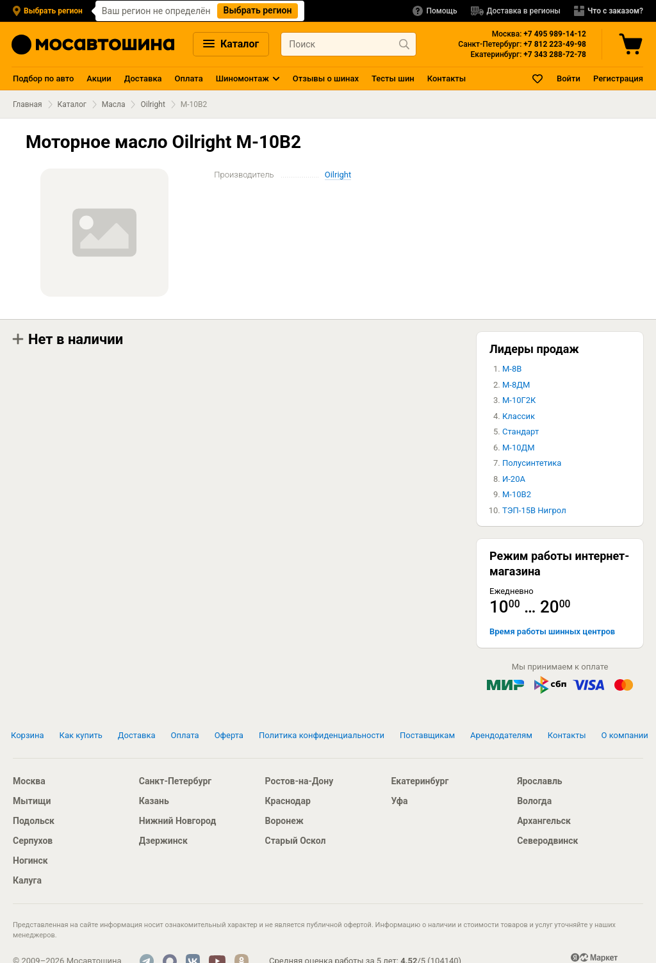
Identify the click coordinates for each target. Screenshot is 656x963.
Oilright (152, 104)
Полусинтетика (531, 463)
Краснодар (288, 801)
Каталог (231, 44)
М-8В (511, 369)
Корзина (27, 735)
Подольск (33, 821)
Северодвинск (547, 840)
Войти (568, 78)
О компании (625, 735)
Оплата (189, 78)
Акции (98, 78)
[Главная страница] (93, 44)
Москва (29, 781)
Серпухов (33, 840)
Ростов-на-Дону (299, 781)
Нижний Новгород (178, 821)
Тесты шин (393, 78)
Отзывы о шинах (326, 78)
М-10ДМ (518, 447)
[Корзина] (632, 44)
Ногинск (30, 860)
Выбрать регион (258, 10)
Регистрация (618, 78)
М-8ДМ (516, 385)
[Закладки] (538, 78)
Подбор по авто (43, 78)
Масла (114, 104)
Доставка (143, 78)
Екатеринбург (419, 781)
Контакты (446, 78)
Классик (518, 416)
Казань (154, 801)
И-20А (513, 479)
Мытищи (32, 801)
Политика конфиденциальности (321, 735)
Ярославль (539, 781)
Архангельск (544, 821)
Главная (27, 104)
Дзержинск (163, 840)
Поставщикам (427, 735)
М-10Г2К (519, 400)
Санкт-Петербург (175, 781)
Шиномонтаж (242, 78)
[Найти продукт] (404, 44)
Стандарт (520, 431)
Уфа (399, 801)
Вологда (534, 801)
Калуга (27, 880)
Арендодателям (501, 735)
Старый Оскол (295, 840)
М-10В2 (516, 494)
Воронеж (284, 821)
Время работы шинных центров (552, 631)
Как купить (81, 735)
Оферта (229, 735)
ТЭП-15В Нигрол (534, 510)
